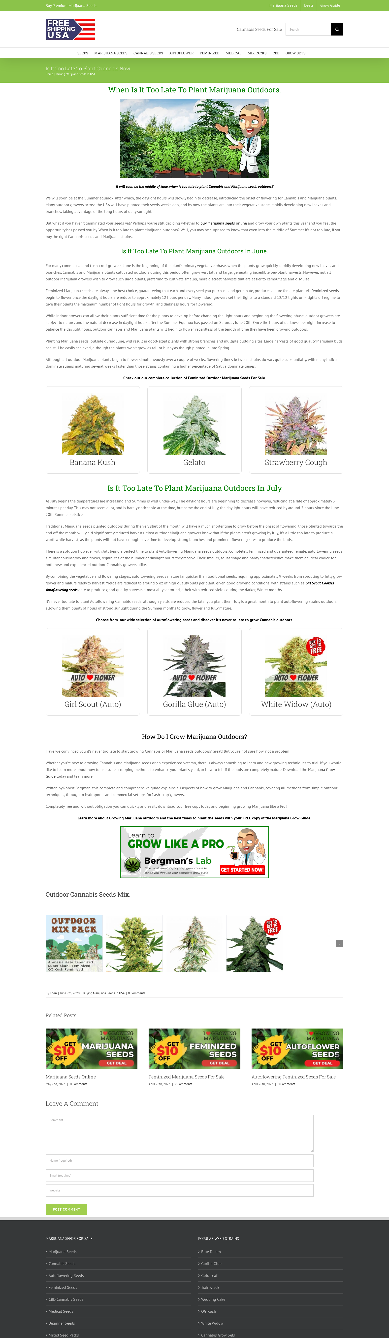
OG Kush (208, 1311)
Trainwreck (210, 1287)
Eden (53, 993)
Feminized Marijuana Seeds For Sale (187, 1077)
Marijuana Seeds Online (71, 1077)
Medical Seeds (61, 1311)
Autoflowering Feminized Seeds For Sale (294, 1077)
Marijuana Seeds (63, 1251)
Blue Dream (211, 1251)
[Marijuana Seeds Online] (91, 1031)
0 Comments (136, 993)
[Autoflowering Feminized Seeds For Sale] (297, 1031)
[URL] (180, 1190)
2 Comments (183, 1084)
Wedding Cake (213, 1299)
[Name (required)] (180, 1160)
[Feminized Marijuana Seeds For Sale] (194, 1031)
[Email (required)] (180, 1175)
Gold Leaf (209, 1275)
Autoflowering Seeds (66, 1275)
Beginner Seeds (62, 1323)
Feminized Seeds (63, 1287)
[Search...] (308, 29)
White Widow (212, 1323)
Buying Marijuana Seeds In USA (104, 993)
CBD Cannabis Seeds (66, 1299)
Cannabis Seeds (62, 1263)
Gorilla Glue (211, 1263)
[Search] (337, 29)
